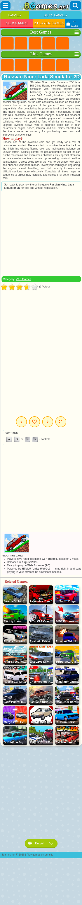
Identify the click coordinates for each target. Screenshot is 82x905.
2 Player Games (49, 23)
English (41, 843)
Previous (21, 421)
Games (14, 15)
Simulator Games (35, 43)
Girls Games (21, 43)
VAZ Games (23, 279)
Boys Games (55, 15)
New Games (17, 23)
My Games (34, 421)
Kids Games (48, 43)
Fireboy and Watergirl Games (35, 65)
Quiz (62, 65)
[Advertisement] (41, 233)
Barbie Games (48, 65)
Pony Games (7, 65)
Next (47, 421)
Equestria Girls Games (21, 65)
